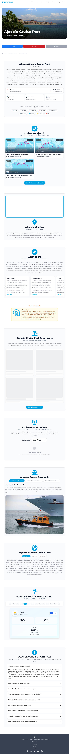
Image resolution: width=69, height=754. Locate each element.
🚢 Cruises (15, 110)
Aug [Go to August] (40, 603)
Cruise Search (40, 2)
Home (33, 2)
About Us (34, 741)
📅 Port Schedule (52, 110)
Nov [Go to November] (51, 603)
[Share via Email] (56, 46)
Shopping (42, 556)
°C (55, 613)
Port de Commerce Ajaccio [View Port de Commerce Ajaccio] (34, 480)
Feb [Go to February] (18, 603)
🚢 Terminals (23, 113)
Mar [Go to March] (21, 603)
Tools (64, 2)
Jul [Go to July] (36, 603)
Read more (9, 294)
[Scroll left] (5, 286)
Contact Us (34, 744)
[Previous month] (10, 603)
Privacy (34, 748)
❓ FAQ (47, 113)
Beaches (34, 556)
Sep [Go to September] (44, 603)
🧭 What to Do (32, 110)
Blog (58, 2)
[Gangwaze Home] (8, 2)
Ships (48, 2)
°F (51, 613)
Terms (34, 746)
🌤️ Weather (39, 113)
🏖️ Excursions (42, 110)
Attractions (26, 556)
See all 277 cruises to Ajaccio (34, 183)
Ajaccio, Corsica (23, 53)
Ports (53, 2)
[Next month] (59, 603)
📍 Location (23, 110)
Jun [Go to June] (32, 603)
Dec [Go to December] (55, 603)
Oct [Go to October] (47, 603)
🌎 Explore (31, 113)
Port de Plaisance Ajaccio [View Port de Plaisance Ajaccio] (51, 480)
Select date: (26, 440)
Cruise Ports (13, 53)
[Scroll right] (63, 286)
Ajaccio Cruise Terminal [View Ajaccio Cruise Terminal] (16, 480)
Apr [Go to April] (25, 603)
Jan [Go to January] (14, 603)
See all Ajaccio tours (34, 407)
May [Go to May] (29, 603)
